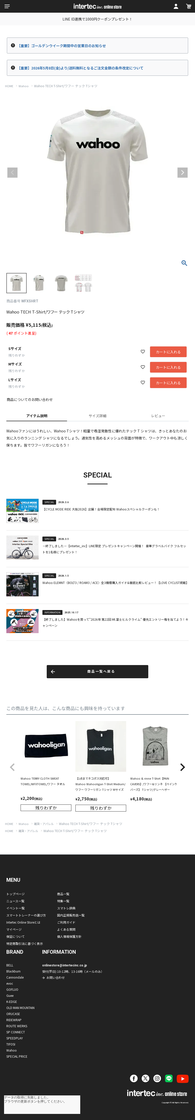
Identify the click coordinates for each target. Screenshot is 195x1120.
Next (182, 173)
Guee (9, 995)
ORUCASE (13, 1014)
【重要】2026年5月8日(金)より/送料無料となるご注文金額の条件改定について (80, 67)
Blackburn (13, 971)
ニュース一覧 (15, 901)
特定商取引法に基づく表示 (24, 943)
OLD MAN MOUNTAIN (20, 1007)
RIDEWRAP (14, 1020)
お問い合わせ (55, 977)
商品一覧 (63, 894)
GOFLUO (12, 989)
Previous (12, 173)
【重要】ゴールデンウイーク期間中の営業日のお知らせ (61, 45)
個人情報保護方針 (69, 936)
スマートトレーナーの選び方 (26, 915)
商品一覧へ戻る (101, 671)
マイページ (14, 929)
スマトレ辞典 (66, 908)
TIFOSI (10, 1044)
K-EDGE (11, 1001)
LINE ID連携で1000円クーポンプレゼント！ (97, 19)
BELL (9, 965)
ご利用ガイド (66, 922)
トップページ (15, 894)
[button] (12, 767)
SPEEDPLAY (14, 1038)
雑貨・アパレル (44, 824)
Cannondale (15, 977)
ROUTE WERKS (16, 1026)
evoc (9, 983)
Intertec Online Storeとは (23, 922)
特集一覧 (63, 901)
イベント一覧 (15, 908)
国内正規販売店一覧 (71, 915)
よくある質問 (66, 929)
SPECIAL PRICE (16, 1056)
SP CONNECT (15, 1032)
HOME (9, 86)
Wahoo (24, 86)
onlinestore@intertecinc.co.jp (64, 965)
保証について (15, 936)
